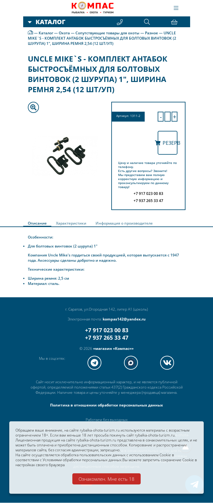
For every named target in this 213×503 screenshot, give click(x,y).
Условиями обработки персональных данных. (82, 459)
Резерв (167, 143)
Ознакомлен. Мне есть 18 (106, 479)
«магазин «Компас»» (113, 348)
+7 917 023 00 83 (106, 330)
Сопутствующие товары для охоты (107, 33)
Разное (151, 33)
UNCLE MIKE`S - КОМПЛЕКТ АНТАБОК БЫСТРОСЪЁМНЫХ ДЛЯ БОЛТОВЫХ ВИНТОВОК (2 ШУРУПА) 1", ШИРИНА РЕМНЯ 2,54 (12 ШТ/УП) (102, 38)
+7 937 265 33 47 (106, 338)
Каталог (46, 33)
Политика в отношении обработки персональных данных (106, 405)
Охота (64, 33)
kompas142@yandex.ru (124, 319)
